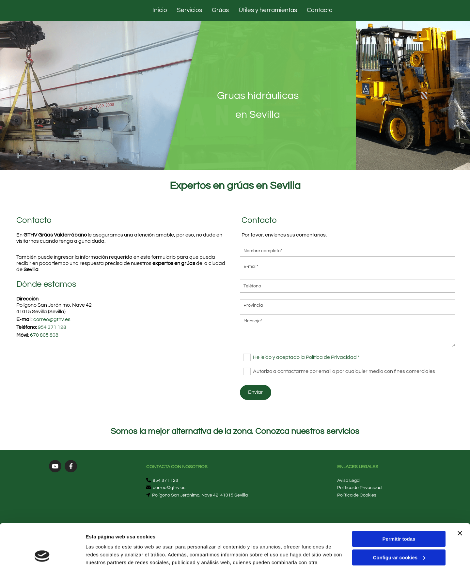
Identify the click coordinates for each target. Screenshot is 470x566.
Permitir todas (399, 496)
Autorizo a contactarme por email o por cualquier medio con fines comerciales (344, 371)
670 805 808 (44, 335)
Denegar (399, 533)
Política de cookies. (133, 535)
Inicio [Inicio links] (159, 10)
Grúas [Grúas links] (220, 10)
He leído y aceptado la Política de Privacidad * (306, 357)
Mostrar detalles (105, 553)
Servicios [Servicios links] (189, 10)
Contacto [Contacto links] (320, 10)
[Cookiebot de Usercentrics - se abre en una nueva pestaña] (42, 553)
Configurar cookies (399, 514)
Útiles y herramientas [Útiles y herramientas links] (268, 10)
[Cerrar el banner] (460, 490)
